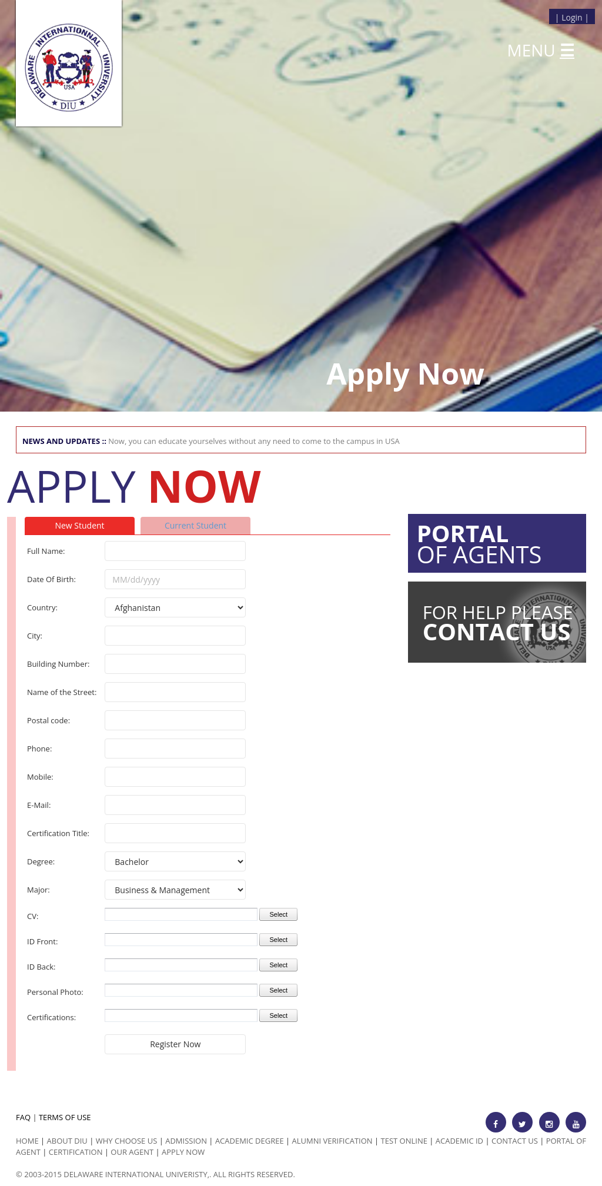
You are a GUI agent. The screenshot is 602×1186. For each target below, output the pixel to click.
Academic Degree (249, 1140)
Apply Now (183, 1152)
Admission (186, 1140)
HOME (27, 1140)
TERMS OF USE (65, 1117)
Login (571, 17)
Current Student (195, 525)
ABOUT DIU (67, 1140)
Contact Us (514, 1140)
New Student (79, 525)
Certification (76, 1152)
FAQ (23, 1117)
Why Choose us (127, 1140)
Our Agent (132, 1152)
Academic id (459, 1140)
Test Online (404, 1140)
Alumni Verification (332, 1140)
